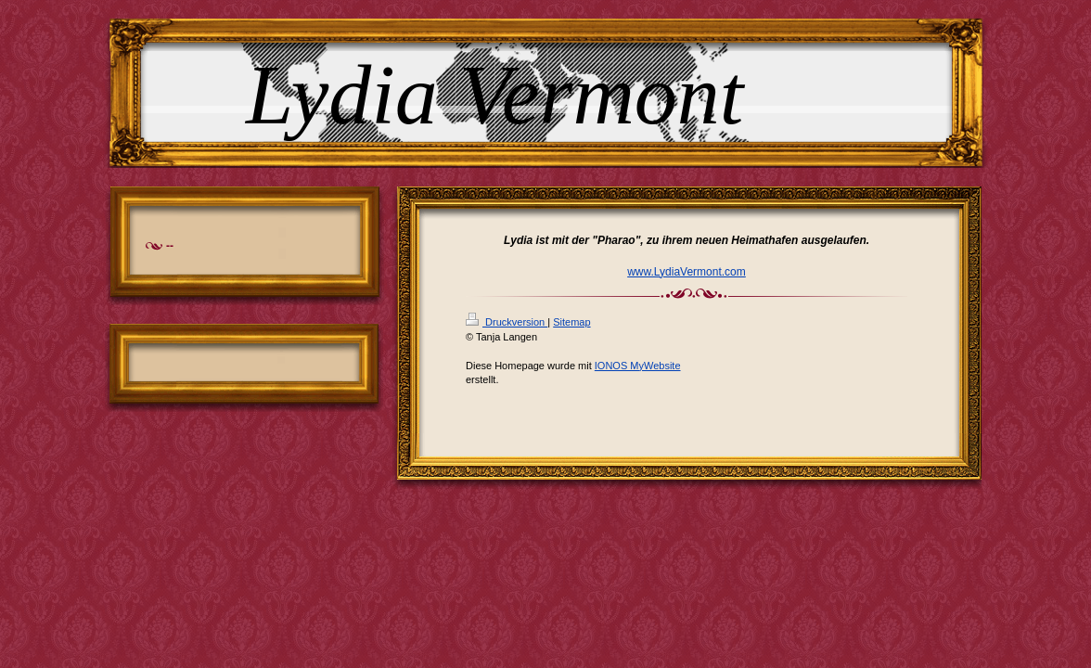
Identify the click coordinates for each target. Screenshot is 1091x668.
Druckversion (506, 322)
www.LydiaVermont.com (686, 271)
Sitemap (571, 322)
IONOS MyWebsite (638, 365)
